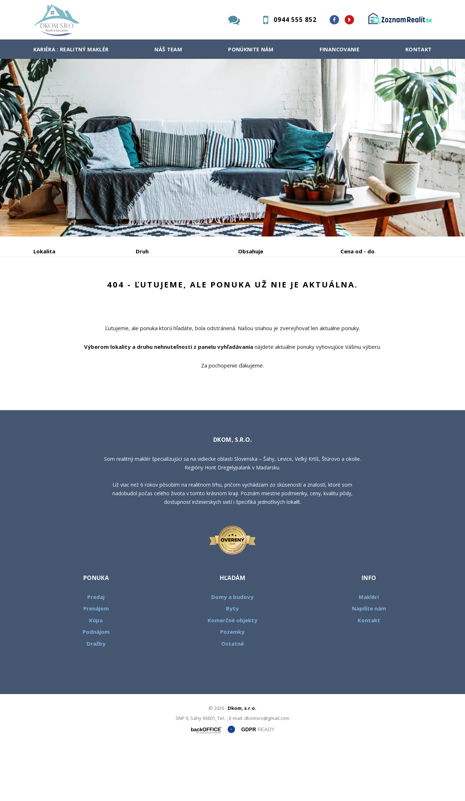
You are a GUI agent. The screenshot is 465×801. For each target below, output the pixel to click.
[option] (232, 147)
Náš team (168, 49)
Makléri (369, 651)
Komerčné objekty (232, 674)
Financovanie (339, 49)
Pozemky (232, 686)
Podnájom (183, 289)
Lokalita (44, 251)
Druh (142, 251)
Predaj (56, 289)
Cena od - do (357, 251)
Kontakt (418, 49)
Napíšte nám (369, 662)
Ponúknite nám (251, 49)
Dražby (96, 698)
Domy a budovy (232, 651)
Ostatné (232, 698)
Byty (232, 662)
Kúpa (141, 289)
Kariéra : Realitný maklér (71, 49)
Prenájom (99, 289)
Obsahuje (250, 251)
